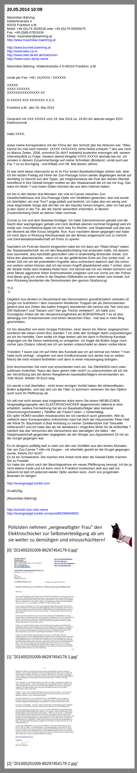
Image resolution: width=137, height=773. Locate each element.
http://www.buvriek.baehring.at (29, 47)
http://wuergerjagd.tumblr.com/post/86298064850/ (43, 513)
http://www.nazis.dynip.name (27, 59)
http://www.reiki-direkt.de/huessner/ (32, 55)
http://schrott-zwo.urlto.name (27, 509)
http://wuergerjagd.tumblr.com (28, 483)
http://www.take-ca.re (22, 51)
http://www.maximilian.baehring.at (31, 40)
